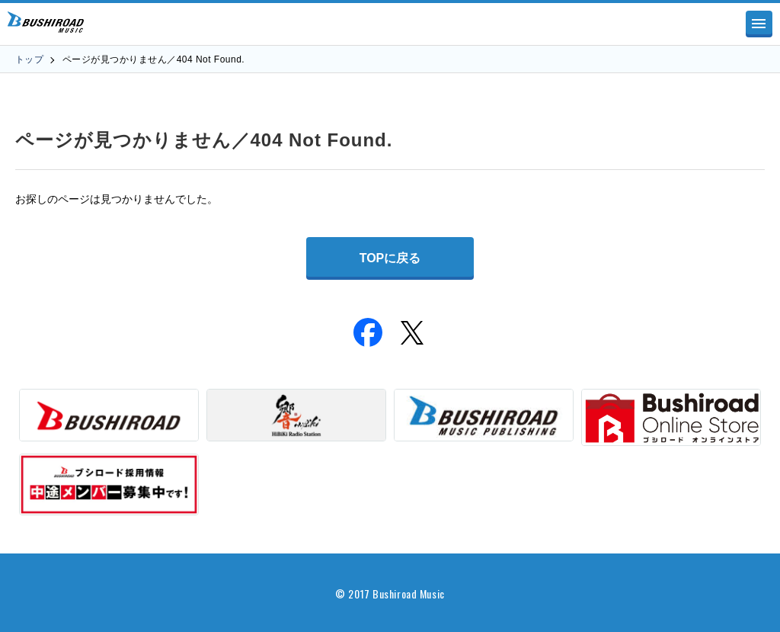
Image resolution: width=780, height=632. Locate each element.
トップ (29, 59)
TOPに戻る (390, 258)
